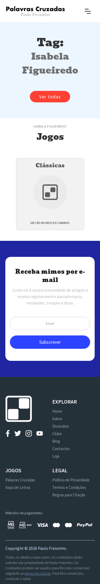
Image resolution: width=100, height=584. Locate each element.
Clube (57, 433)
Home (57, 411)
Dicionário (60, 426)
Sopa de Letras (17, 487)
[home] (35, 11)
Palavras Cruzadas (20, 479)
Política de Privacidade (71, 479)
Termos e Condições (69, 487)
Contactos (61, 448)
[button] (88, 11)
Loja (55, 456)
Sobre (57, 418)
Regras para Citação (68, 494)
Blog (56, 441)
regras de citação (38, 573)
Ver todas (50, 97)
